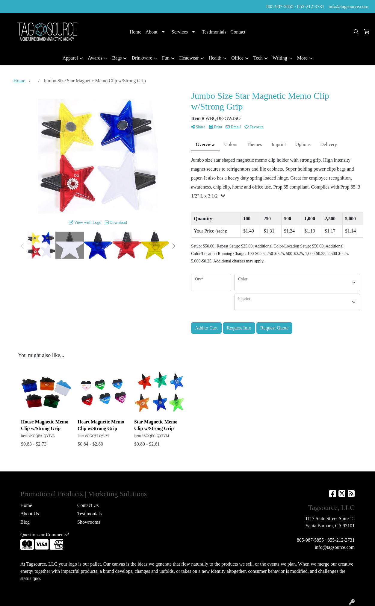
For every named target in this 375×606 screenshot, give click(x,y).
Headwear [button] (189, 57)
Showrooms (88, 522)
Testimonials (214, 31)
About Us (29, 513)
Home (135, 31)
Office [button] (237, 57)
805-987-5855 (280, 6)
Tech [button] (258, 57)
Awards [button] (95, 57)
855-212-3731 (310, 6)
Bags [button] (117, 57)
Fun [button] (166, 57)
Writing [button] (280, 57)
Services (180, 31)
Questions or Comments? (44, 534)
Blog (25, 522)
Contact (238, 31)
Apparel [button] (70, 57)
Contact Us (88, 505)
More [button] (302, 57)
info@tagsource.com (348, 6)
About (152, 31)
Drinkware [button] (141, 57)
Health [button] (215, 57)
